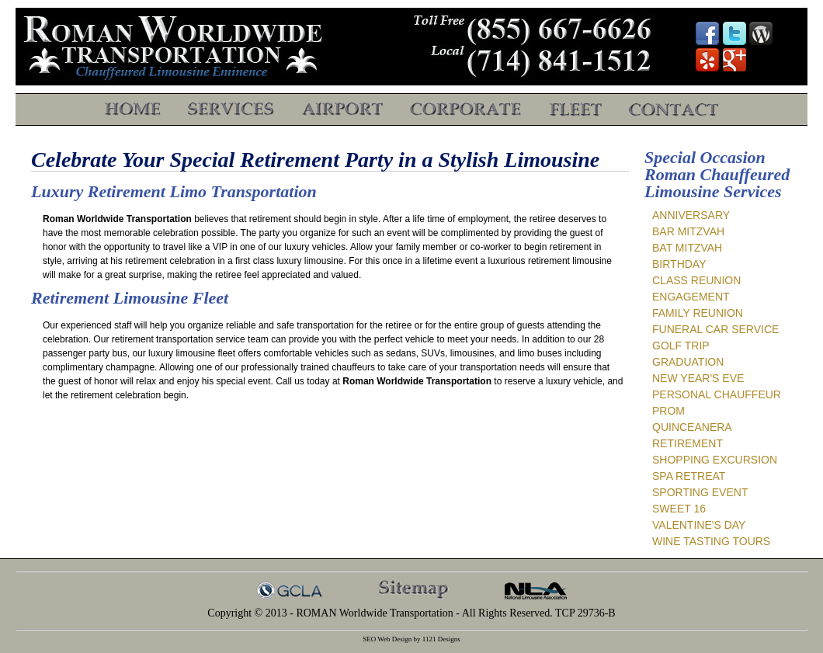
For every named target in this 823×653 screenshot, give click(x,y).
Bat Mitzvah (687, 247)
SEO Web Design (387, 639)
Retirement (687, 443)
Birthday (679, 264)
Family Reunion (697, 313)
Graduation (688, 362)
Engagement (691, 296)
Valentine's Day (698, 525)
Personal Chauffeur (716, 394)
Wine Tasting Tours (711, 541)
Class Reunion (696, 280)
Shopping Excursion (714, 459)
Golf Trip (681, 345)
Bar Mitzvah (688, 231)
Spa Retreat (688, 476)
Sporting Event (700, 492)
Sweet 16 (679, 508)
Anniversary (691, 215)
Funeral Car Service (715, 329)
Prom (668, 411)
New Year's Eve (698, 378)
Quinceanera (692, 427)
